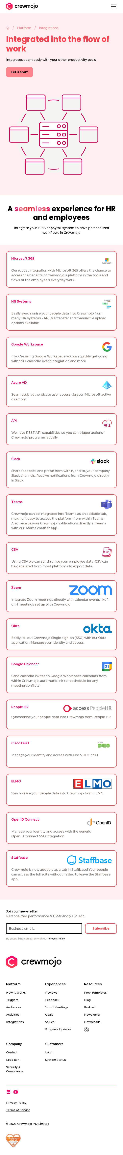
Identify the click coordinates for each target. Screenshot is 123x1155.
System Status (55, 1060)
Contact (11, 1052)
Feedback (52, 1000)
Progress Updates (58, 1029)
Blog (87, 1000)
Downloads (92, 1022)
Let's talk (12, 1060)
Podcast (90, 1007)
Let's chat (19, 72)
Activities (12, 1014)
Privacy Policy (16, 1103)
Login (49, 1052)
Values (50, 1022)
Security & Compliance (14, 1069)
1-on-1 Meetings (56, 1007)
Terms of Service (18, 1110)
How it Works (16, 992)
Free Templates (95, 992)
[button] (113, 6)
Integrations (15, 1022)
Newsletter (92, 1014)
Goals (49, 1014)
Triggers (12, 1000)
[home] (22, 6)
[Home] (7, 28)
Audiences (13, 1007)
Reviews (51, 992)
